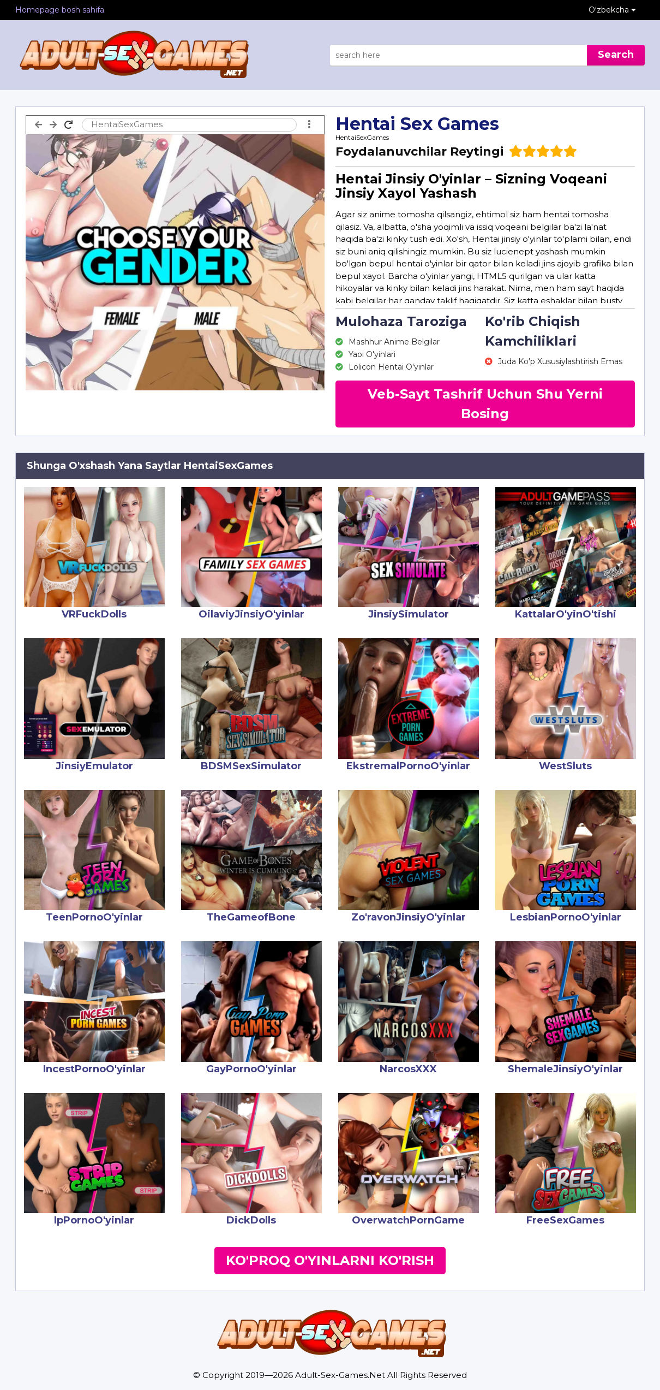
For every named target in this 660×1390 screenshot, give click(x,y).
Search (616, 55)
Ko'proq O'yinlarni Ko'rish (330, 1260)
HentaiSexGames (362, 137)
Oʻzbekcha (612, 10)
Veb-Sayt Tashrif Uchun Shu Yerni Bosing (485, 403)
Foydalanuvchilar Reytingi (419, 151)
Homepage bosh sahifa (59, 10)
